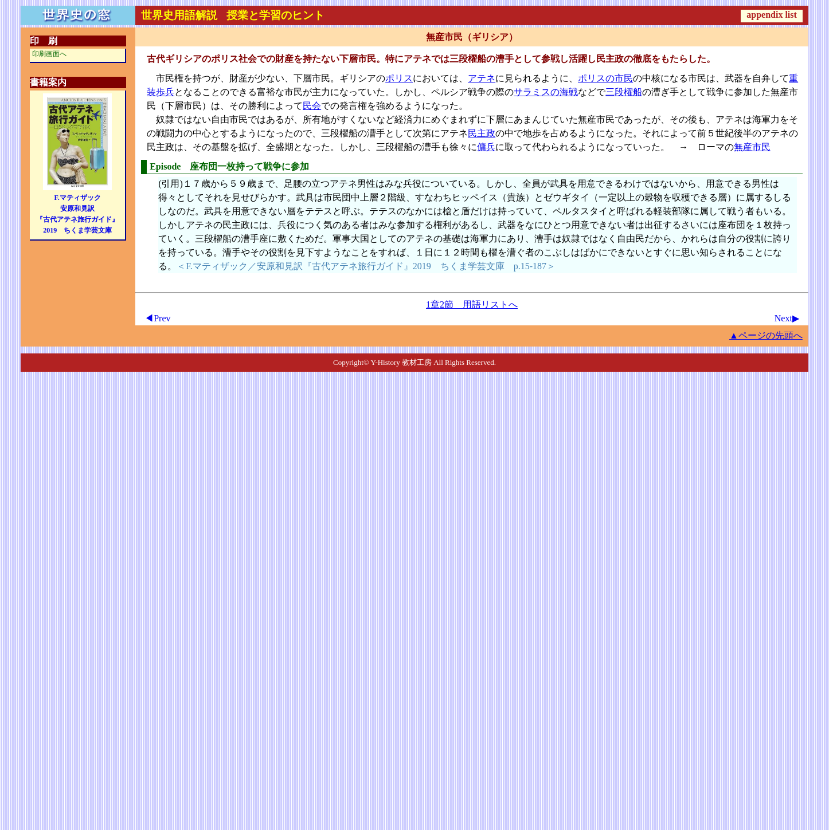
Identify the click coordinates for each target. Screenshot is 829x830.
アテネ (481, 78)
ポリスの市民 (605, 78)
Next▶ (787, 318)
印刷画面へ (49, 54)
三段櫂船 (623, 92)
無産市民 (752, 147)
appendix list (771, 14)
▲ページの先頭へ (766, 335)
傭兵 (486, 147)
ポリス (399, 78)
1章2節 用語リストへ (472, 304)
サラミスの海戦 (546, 92)
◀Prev (157, 318)
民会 (312, 106)
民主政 (481, 133)
